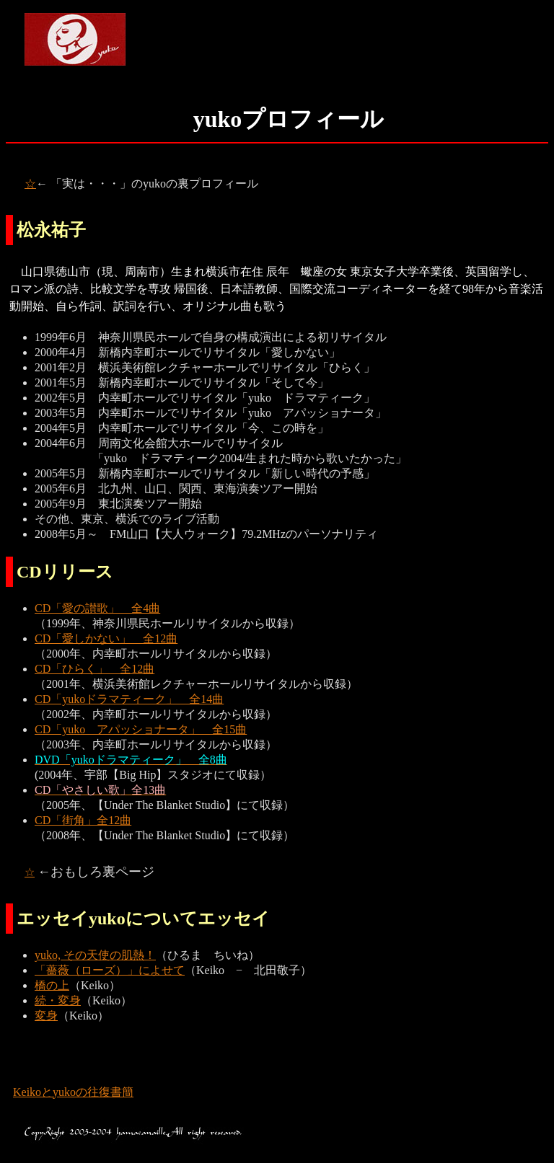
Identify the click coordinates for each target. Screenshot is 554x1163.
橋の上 (52, 985)
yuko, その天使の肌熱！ (95, 955)
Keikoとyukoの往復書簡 (73, 1092)
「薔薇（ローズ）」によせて (110, 970)
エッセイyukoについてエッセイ (143, 918)
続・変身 (58, 1000)
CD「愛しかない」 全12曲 (106, 638)
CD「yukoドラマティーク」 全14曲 (129, 699)
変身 (46, 1015)
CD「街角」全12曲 (83, 820)
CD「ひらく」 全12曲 (94, 669)
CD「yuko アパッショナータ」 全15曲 (141, 729)
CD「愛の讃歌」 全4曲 (97, 608)
